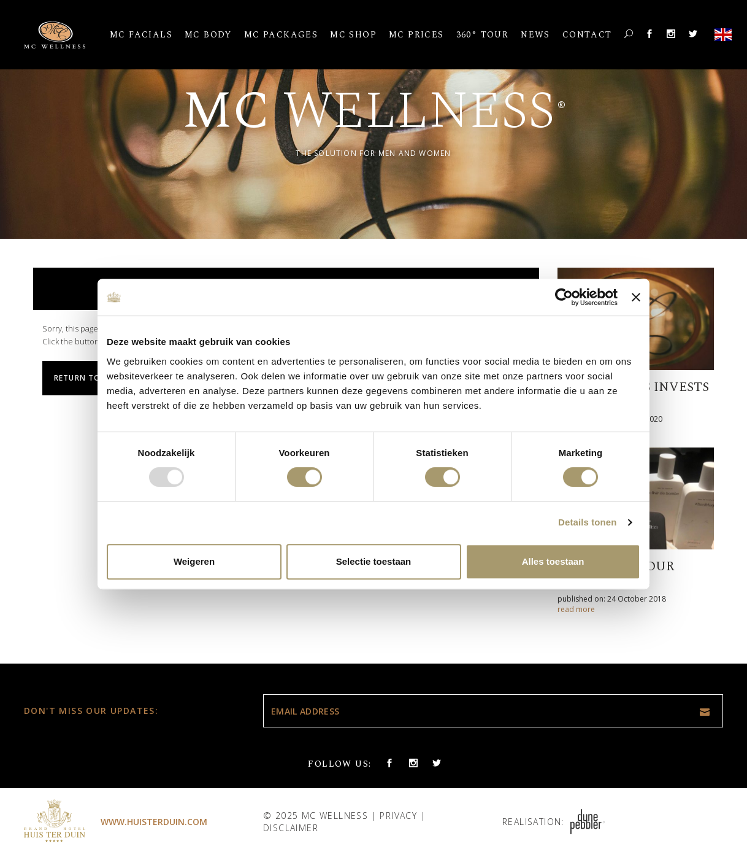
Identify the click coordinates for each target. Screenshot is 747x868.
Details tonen (587, 522)
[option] (373, 119)
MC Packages (281, 34)
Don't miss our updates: (91, 710)
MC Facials (141, 34)
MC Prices (416, 34)
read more (576, 609)
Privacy (398, 815)
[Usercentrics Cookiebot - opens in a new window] (564, 297)
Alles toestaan (553, 561)
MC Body (208, 34)
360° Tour (482, 34)
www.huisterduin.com (154, 821)
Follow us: (339, 764)
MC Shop (353, 34)
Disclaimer (290, 828)
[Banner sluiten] (636, 297)
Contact (587, 34)
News (535, 34)
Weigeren (194, 561)
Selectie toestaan (374, 561)
